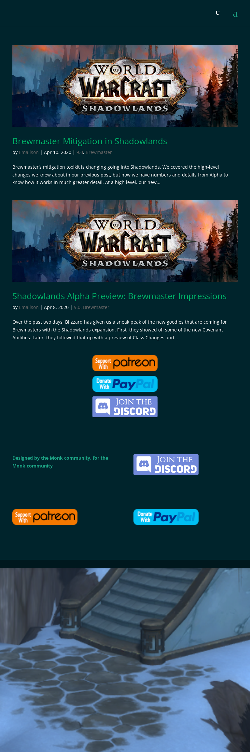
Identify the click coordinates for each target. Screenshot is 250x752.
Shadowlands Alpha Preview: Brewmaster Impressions (119, 296)
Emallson (29, 152)
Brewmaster (99, 152)
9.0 (79, 152)
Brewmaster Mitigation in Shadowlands (89, 141)
